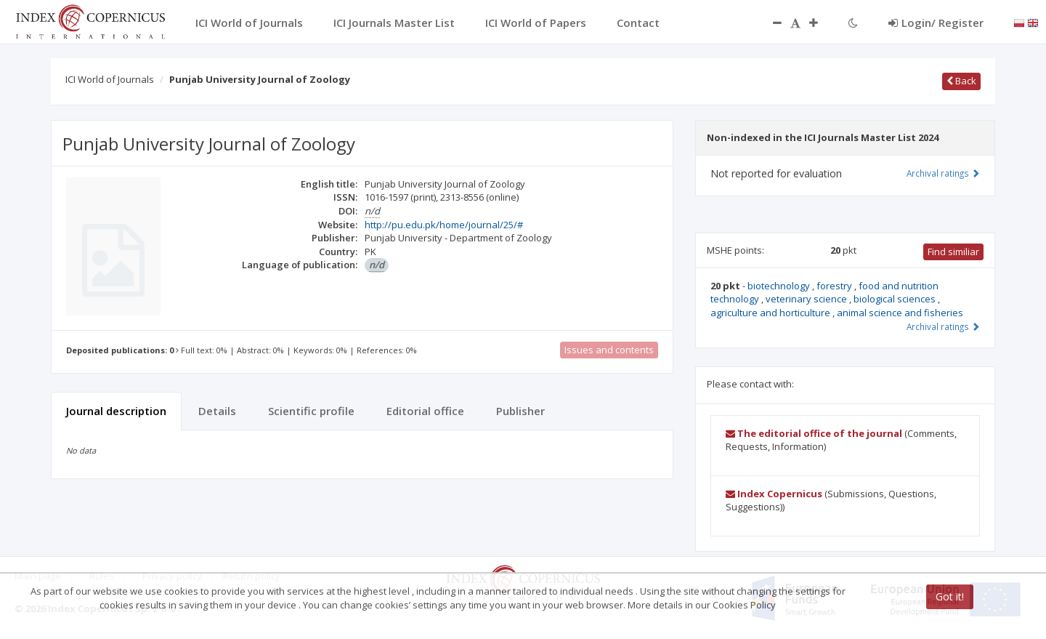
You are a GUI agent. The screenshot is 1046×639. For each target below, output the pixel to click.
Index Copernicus (774, 493)
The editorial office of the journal (814, 433)
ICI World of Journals (109, 79)
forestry (835, 285)
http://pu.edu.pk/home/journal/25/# (444, 224)
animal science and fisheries (900, 312)
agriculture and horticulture (771, 312)
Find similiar (953, 251)
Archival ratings (943, 173)
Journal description (116, 410)
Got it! (950, 596)
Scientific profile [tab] (311, 410)
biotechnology (779, 285)
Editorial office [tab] (425, 410)
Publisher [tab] (520, 410)
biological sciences (896, 298)
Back (961, 80)
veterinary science (807, 298)
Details (217, 410)
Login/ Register (936, 22)
